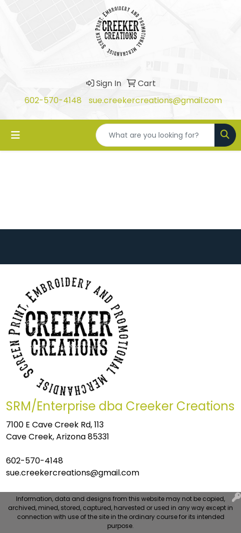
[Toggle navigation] (15, 135)
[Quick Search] (155, 135)
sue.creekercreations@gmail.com (155, 100)
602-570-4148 (53, 100)
